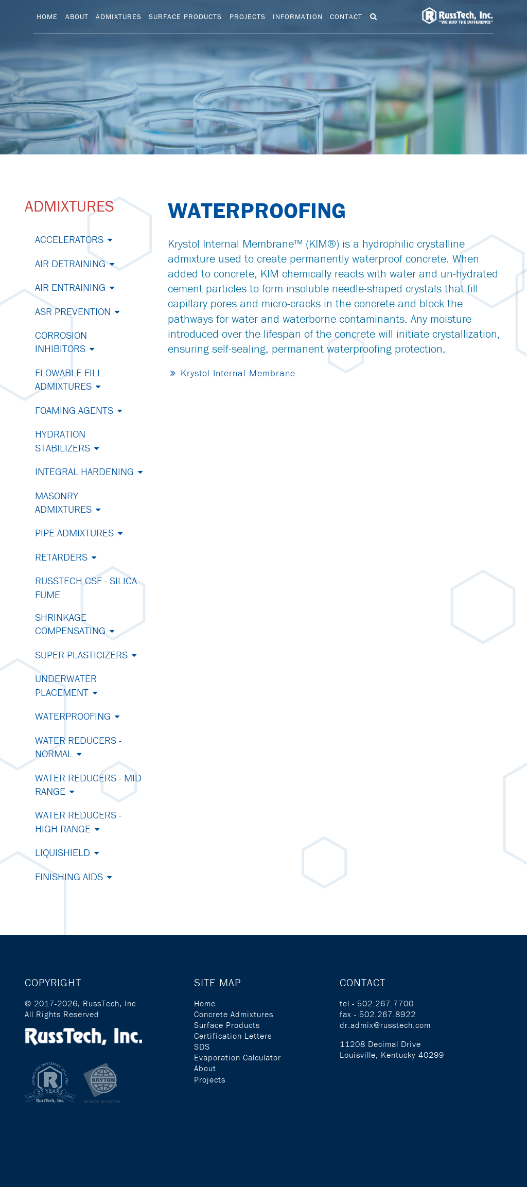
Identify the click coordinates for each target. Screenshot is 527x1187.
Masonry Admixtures (63, 502)
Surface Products (185, 16)
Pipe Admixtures (74, 532)
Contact (346, 16)
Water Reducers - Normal (78, 747)
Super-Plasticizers (81, 654)
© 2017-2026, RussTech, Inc (80, 1003)
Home (47, 16)
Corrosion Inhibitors (61, 341)
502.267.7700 (385, 1003)
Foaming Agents (74, 410)
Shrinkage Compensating (70, 623)
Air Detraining (70, 263)
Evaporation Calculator (237, 1057)
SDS (202, 1046)
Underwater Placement (66, 685)
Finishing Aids (69, 876)
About (77, 16)
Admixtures (119, 16)
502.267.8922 (387, 1014)
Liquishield (62, 852)
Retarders (61, 556)
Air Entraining (70, 287)
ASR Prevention (73, 311)
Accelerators (69, 239)
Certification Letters (233, 1036)
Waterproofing (73, 715)
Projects (248, 16)
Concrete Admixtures (233, 1014)
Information (298, 16)
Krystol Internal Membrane (238, 373)
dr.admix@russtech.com (385, 1025)
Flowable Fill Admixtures (68, 379)
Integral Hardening (84, 471)
